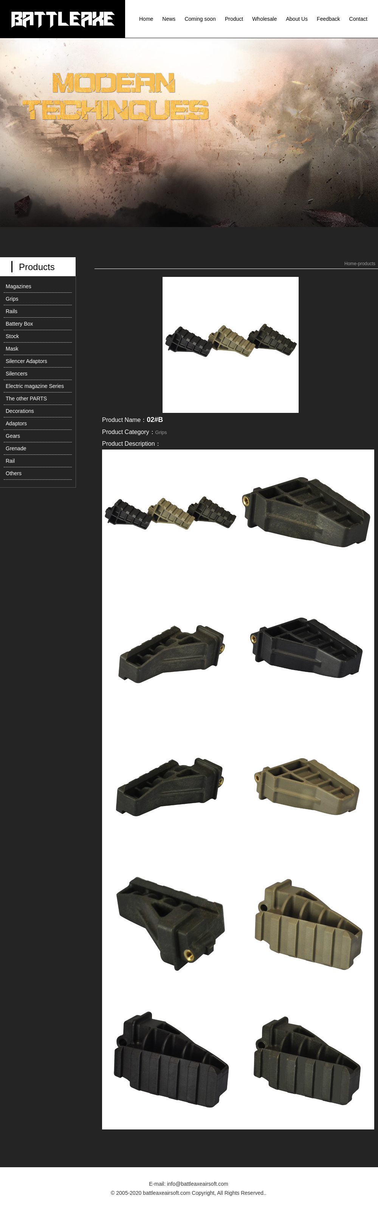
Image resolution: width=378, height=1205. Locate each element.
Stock (12, 336)
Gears (13, 436)
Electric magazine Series (35, 386)
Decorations (20, 411)
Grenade (16, 448)
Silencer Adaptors (26, 361)
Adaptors (16, 423)
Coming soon (200, 19)
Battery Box (19, 324)
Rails (11, 311)
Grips (12, 299)
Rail (10, 461)
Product (234, 19)
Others (14, 473)
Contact (358, 19)
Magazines (18, 286)
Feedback (328, 19)
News (168, 19)
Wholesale (264, 19)
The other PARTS (26, 398)
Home (146, 19)
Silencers (17, 374)
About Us (297, 19)
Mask (12, 349)
